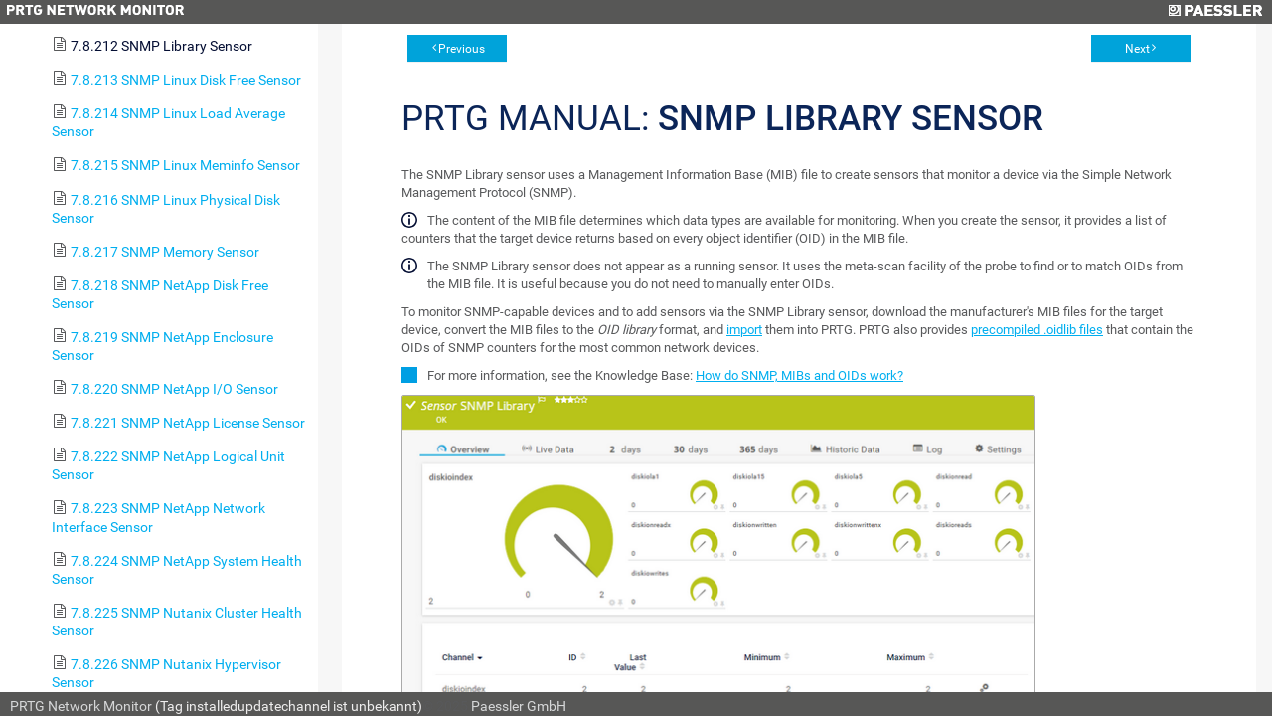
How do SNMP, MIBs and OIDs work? (799, 375)
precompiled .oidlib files (1037, 329)
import (744, 329)
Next (1137, 49)
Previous (461, 49)
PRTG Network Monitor (81, 706)
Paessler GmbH (518, 706)
